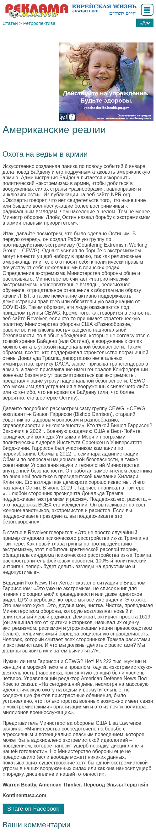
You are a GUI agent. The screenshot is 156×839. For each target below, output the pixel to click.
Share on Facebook (33, 808)
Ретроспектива (39, 23)
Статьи (10, 23)
